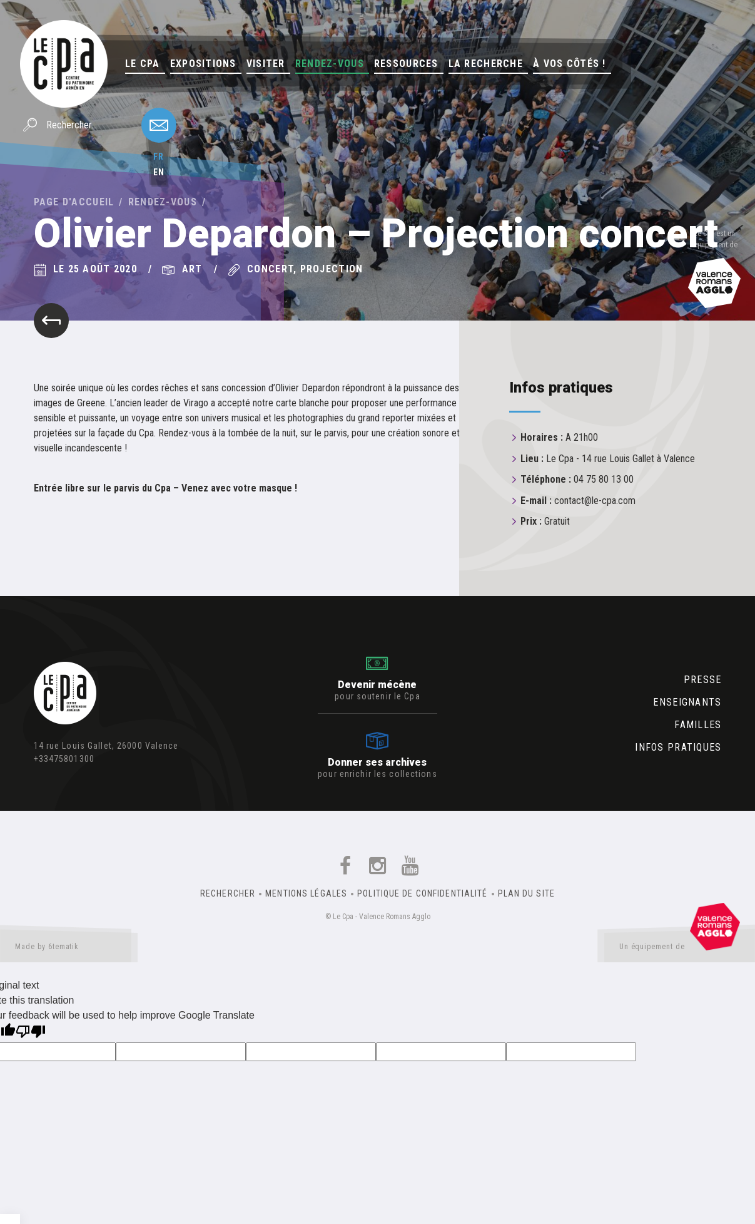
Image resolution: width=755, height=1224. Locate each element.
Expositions (203, 63)
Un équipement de (679, 949)
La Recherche (485, 63)
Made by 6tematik (69, 949)
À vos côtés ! (569, 63)
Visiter (265, 63)
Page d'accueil (74, 202)
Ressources (406, 63)
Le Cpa (142, 63)
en (159, 172)
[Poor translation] (31, 1032)
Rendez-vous (329, 63)
